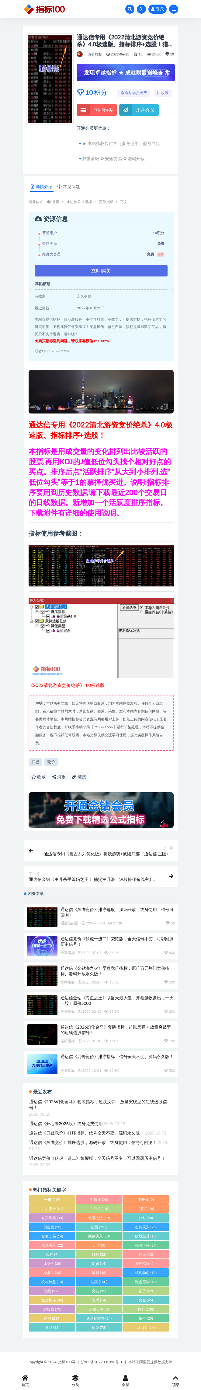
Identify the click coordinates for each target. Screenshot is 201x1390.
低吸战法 (99, 1218)
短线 (52, 1291)
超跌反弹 (99, 1309)
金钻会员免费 (134, 92)
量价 (146, 1318)
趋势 (145, 1309)
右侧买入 (146, 1227)
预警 (99, 1327)
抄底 (146, 1254)
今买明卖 (52, 1218)
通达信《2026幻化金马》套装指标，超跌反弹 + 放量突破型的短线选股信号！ (98, 1104)
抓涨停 (52, 1263)
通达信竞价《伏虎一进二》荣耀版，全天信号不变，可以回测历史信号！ (97, 1158)
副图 (99, 1227)
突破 (99, 1291)
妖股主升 (146, 1236)
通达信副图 (69, 923)
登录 (157, 9)
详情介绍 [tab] (42, 186)
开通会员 (137, 109)
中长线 (146, 1199)
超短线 (52, 1309)
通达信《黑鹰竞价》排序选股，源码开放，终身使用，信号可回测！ (93, 1142)
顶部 (176, 1381)
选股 (52, 1318)
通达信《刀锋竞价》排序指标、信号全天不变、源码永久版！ (117, 1056)
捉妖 (99, 1263)
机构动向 (146, 1272)
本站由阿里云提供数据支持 (150, 1362)
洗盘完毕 (146, 1281)
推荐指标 (68, 952)
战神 (52, 1254)
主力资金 (52, 1208)
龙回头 (146, 1327)
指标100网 (66, 1362)
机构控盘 (52, 1281)
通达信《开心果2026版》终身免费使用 (66, 1123)
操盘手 (52, 1272)
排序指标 (146, 1263)
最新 (99, 1272)
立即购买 (95, 109)
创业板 (52, 1227)
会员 (126, 1381)
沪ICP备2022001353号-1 (102, 1362)
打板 (35, 761)
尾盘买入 (52, 1245)
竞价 (51, 761)
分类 (75, 1381)
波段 (99, 1281)
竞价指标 (95, 54)
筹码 (99, 1300)
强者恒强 (146, 1245)
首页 (55, 201)
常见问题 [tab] (68, 186)
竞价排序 (52, 1300)
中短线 (99, 1199)
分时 (146, 1218)
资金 (146, 1300)
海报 (59, 776)
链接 (79, 776)
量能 (52, 1327)
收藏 (163, 92)
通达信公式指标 (79, 201)
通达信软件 (99, 1318)
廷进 (99, 1245)
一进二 (52, 1199)
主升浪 (99, 1208)
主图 (145, 1208)
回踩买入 (99, 1236)
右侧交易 (52, 1236)
